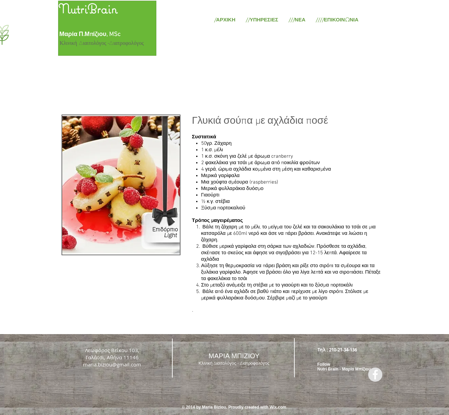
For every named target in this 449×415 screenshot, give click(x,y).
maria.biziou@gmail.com (112, 364)
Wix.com (278, 407)
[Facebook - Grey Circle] (375, 374)
